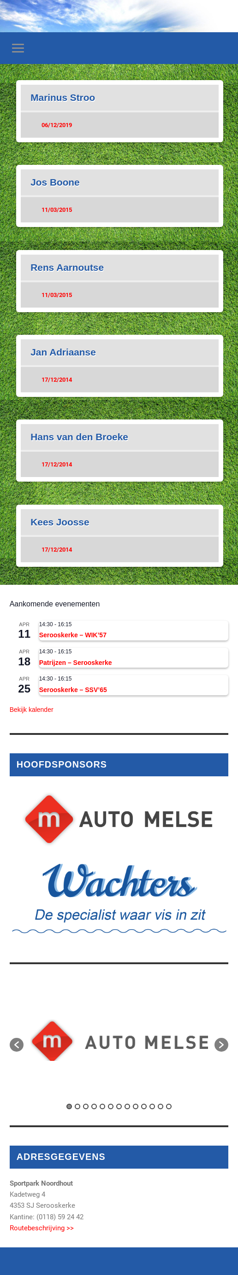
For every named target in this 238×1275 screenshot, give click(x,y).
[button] (17, 1045)
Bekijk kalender (32, 709)
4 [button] (94, 1106)
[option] (119, 1040)
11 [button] (152, 1106)
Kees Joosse (59, 522)
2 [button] (77, 1106)
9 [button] (135, 1106)
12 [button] (160, 1106)
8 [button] (127, 1106)
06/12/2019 (57, 125)
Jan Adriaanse (62, 352)
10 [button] (144, 1106)
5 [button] (102, 1106)
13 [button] (169, 1106)
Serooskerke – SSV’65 (73, 689)
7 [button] (119, 1106)
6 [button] (110, 1106)
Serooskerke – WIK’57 (73, 635)
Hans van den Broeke (79, 436)
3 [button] (86, 1106)
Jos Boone (54, 182)
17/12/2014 (57, 379)
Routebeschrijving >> (42, 1228)
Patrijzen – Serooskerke (75, 662)
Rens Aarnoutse (67, 267)
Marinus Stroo (62, 97)
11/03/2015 (57, 209)
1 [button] (69, 1106)
